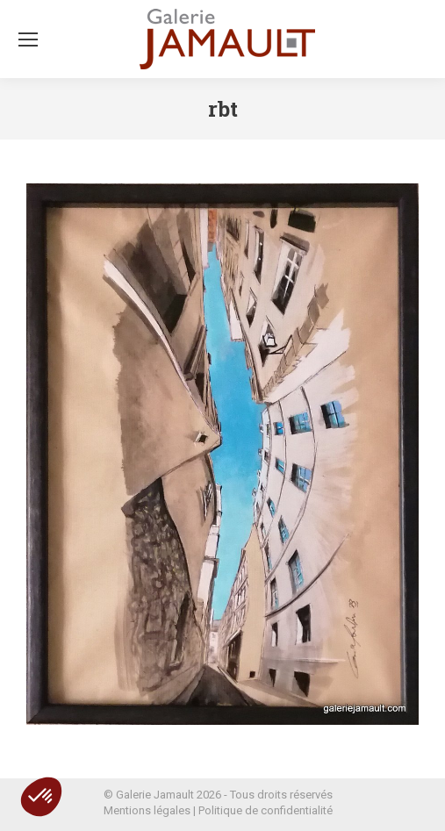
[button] (41, 797)
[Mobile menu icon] (28, 39)
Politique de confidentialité (265, 810)
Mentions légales (147, 810)
